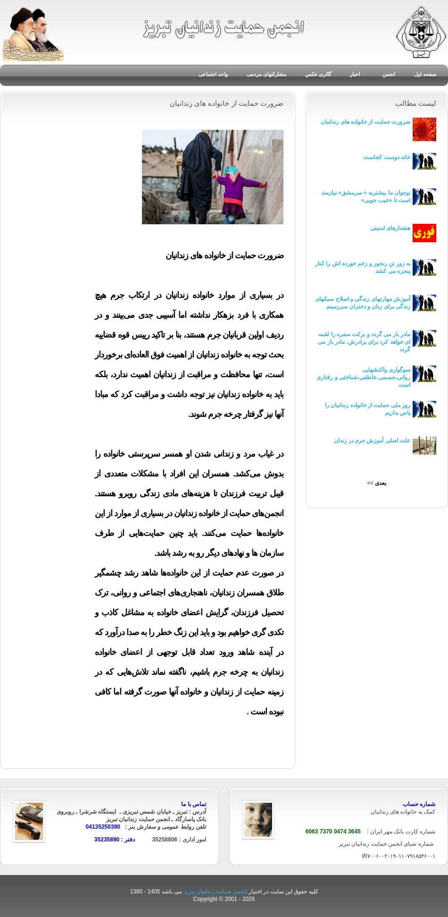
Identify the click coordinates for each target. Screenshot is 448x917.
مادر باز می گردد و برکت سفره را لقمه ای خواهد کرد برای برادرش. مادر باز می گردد (364, 342)
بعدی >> (376, 483)
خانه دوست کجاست (386, 157)
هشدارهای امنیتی (390, 228)
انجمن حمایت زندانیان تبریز (216, 891)
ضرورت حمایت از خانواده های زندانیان (365, 122)
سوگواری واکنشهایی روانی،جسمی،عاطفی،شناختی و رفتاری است (363, 377)
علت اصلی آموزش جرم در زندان (372, 440)
